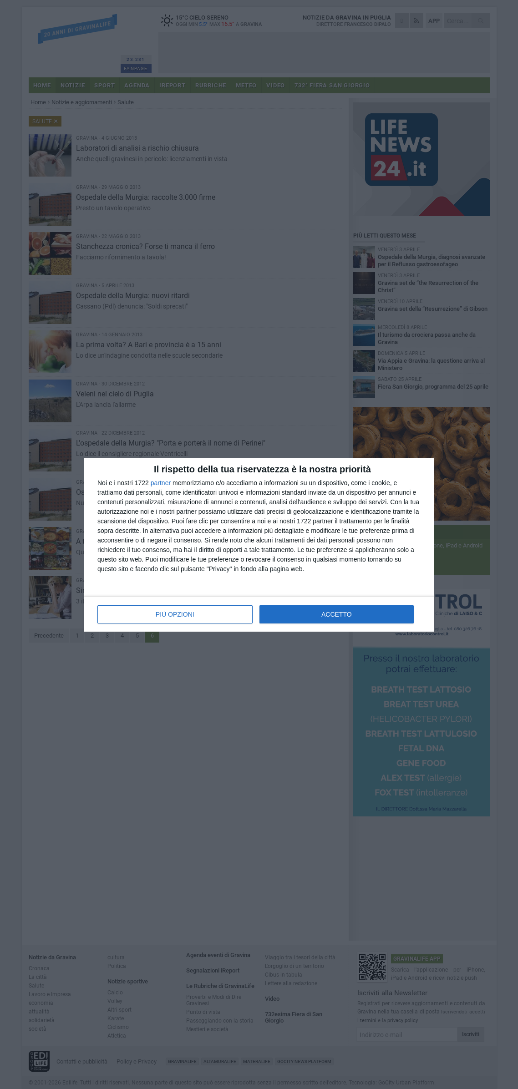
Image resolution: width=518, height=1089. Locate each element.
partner (161, 483)
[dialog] (259, 545)
